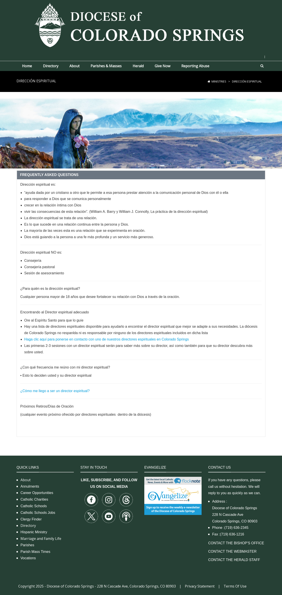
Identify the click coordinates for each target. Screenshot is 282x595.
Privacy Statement (200, 586)
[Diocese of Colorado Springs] (141, 24)
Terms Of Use (235, 586)
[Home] (209, 81)
